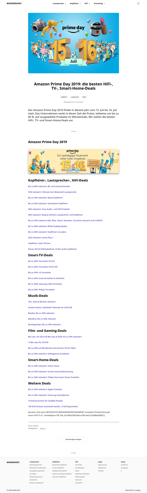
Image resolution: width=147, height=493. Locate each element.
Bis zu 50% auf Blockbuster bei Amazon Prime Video (52, 348)
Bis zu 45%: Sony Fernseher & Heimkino (46, 278)
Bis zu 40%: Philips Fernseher (41, 289)
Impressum (102, 468)
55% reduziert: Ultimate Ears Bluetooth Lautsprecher (52, 192)
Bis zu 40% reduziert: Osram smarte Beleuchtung (50, 371)
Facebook (124, 465)
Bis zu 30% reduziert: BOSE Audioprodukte (47, 226)
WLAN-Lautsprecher (37, 483)
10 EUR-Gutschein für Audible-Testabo (45, 400)
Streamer (78, 480)
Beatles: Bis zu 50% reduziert (41, 313)
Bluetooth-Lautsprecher (38, 468)
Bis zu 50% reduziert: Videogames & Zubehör (48, 353)
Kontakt (101, 471)
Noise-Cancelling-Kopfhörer (62, 474)
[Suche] (138, 3)
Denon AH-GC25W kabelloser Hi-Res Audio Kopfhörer (52, 249)
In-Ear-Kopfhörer (58, 468)
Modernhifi (14, 3)
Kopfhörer (75, 3)
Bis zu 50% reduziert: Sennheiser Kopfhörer (48, 203)
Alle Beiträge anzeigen (74, 439)
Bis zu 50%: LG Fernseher (39, 272)
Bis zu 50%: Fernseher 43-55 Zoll (43, 266)
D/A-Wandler (79, 468)
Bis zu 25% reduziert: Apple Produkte (45, 389)
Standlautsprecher (36, 477)
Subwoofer (33, 480)
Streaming (99, 3)
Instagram (124, 468)
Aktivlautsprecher (36, 465)
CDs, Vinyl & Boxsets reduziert (42, 301)
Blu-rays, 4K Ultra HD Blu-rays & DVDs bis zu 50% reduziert (55, 336)
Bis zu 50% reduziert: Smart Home (43, 366)
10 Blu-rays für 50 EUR (38, 342)
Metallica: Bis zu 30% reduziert (42, 319)
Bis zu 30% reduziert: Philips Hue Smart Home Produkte (53, 377)
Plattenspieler (80, 477)
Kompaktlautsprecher (37, 471)
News (77, 471)
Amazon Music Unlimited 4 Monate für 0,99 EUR (50, 307)
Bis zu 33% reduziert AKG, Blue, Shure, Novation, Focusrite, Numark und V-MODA (65, 220)
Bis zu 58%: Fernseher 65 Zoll (41, 261)
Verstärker (78, 483)
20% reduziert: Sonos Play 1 (40, 237)
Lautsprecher (60, 3)
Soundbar (33, 474)
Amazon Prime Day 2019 (48, 110)
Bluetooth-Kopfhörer (59, 465)
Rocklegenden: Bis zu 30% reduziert (44, 324)
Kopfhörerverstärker (59, 471)
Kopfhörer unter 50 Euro (39, 243)
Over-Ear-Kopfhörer (59, 477)
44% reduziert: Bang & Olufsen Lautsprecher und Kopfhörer (55, 214)
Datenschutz (102, 465)
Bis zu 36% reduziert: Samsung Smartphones (48, 395)
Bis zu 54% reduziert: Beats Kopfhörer (45, 197)
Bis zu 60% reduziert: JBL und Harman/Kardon (49, 186)
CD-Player (78, 465)
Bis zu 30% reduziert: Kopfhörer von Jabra (47, 232)
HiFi (87, 3)
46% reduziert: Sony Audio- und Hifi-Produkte (49, 209)
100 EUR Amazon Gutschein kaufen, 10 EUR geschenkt (53, 406)
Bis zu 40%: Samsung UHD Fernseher (45, 284)
